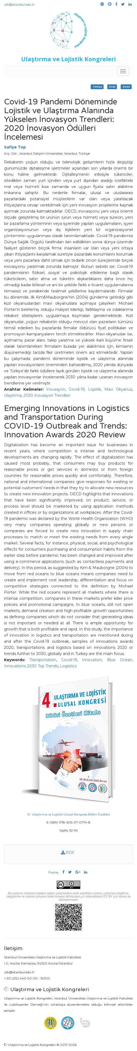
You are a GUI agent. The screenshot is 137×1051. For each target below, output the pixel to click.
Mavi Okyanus (118, 389)
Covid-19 (77, 389)
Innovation (92, 659)
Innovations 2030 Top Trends (31, 666)
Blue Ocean (119, 659)
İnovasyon (55, 389)
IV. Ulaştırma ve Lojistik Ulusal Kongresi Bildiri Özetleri (68, 814)
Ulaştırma (13, 395)
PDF (67, 852)
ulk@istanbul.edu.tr (19, 4)
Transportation (42, 659)
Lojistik (94, 389)
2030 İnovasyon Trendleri (47, 395)
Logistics (68, 666)
